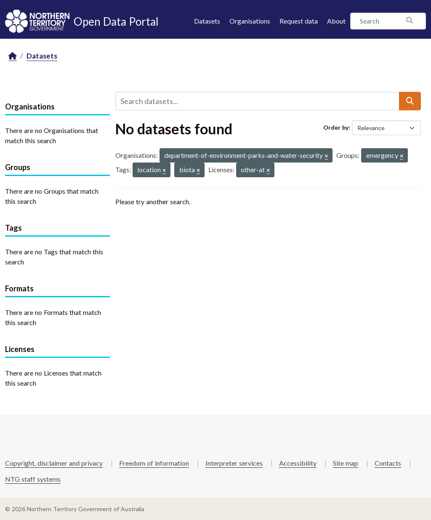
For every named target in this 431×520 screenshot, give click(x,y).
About (336, 21)
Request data (298, 21)
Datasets (207, 21)
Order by (336, 127)
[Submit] (410, 101)
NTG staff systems (33, 479)
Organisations (249, 21)
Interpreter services (234, 463)
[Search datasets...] (257, 101)
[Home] (12, 56)
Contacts (388, 463)
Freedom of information (154, 463)
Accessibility (298, 463)
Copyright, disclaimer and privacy (54, 463)
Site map (345, 463)
